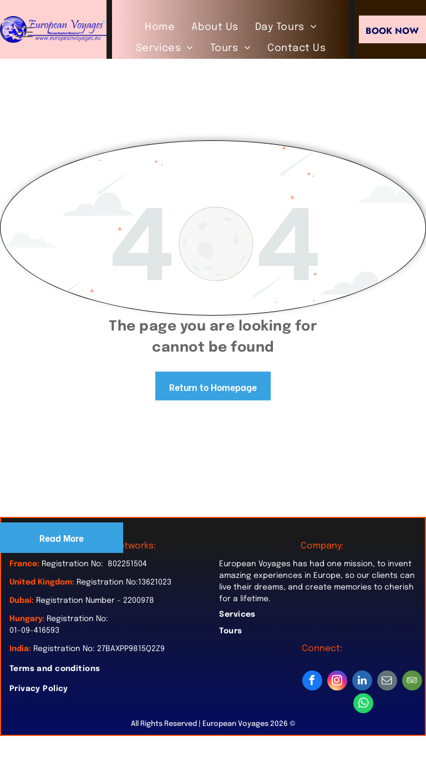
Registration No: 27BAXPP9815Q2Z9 (99, 649)
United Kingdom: (41, 582)
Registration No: (77, 619)
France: (24, 564)
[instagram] (337, 681)
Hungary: (26, 619)
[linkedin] (362, 681)
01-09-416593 (34, 630)
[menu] (24, 32)
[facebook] (312, 681)
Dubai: (21, 600)
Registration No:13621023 (124, 582)
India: (20, 649)
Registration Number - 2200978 (95, 600)
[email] (387, 681)
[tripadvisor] (412, 681)
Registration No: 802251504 (94, 564)
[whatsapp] (363, 704)
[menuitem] (159, 27)
